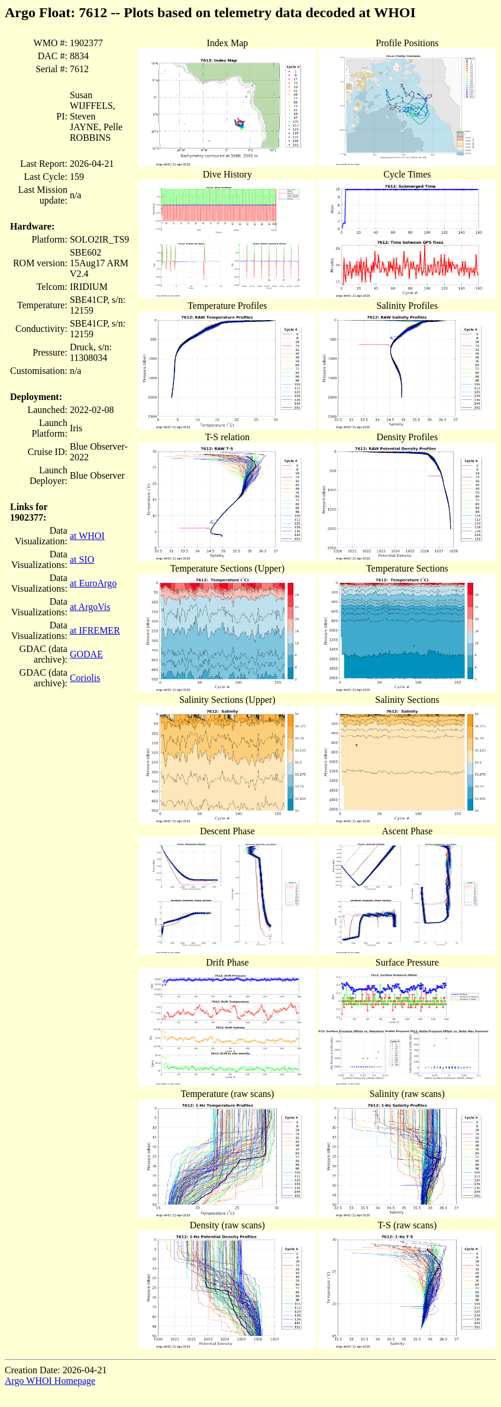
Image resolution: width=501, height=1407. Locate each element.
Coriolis (85, 678)
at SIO (82, 559)
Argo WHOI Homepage (50, 1381)
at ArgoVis (90, 607)
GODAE (86, 654)
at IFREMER (95, 630)
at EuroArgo (93, 583)
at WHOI (87, 536)
